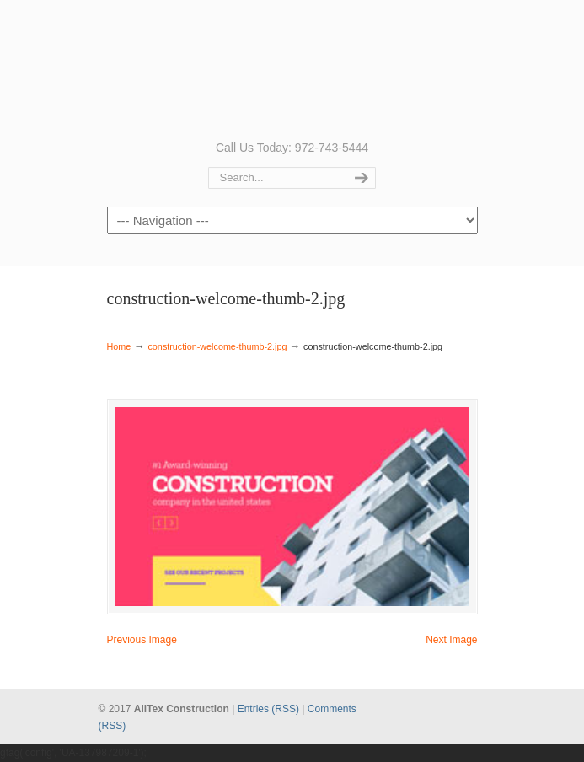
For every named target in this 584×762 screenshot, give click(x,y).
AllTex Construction (292, 68)
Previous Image (142, 640)
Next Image (451, 640)
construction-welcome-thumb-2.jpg (217, 346)
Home (119, 346)
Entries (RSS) (268, 709)
